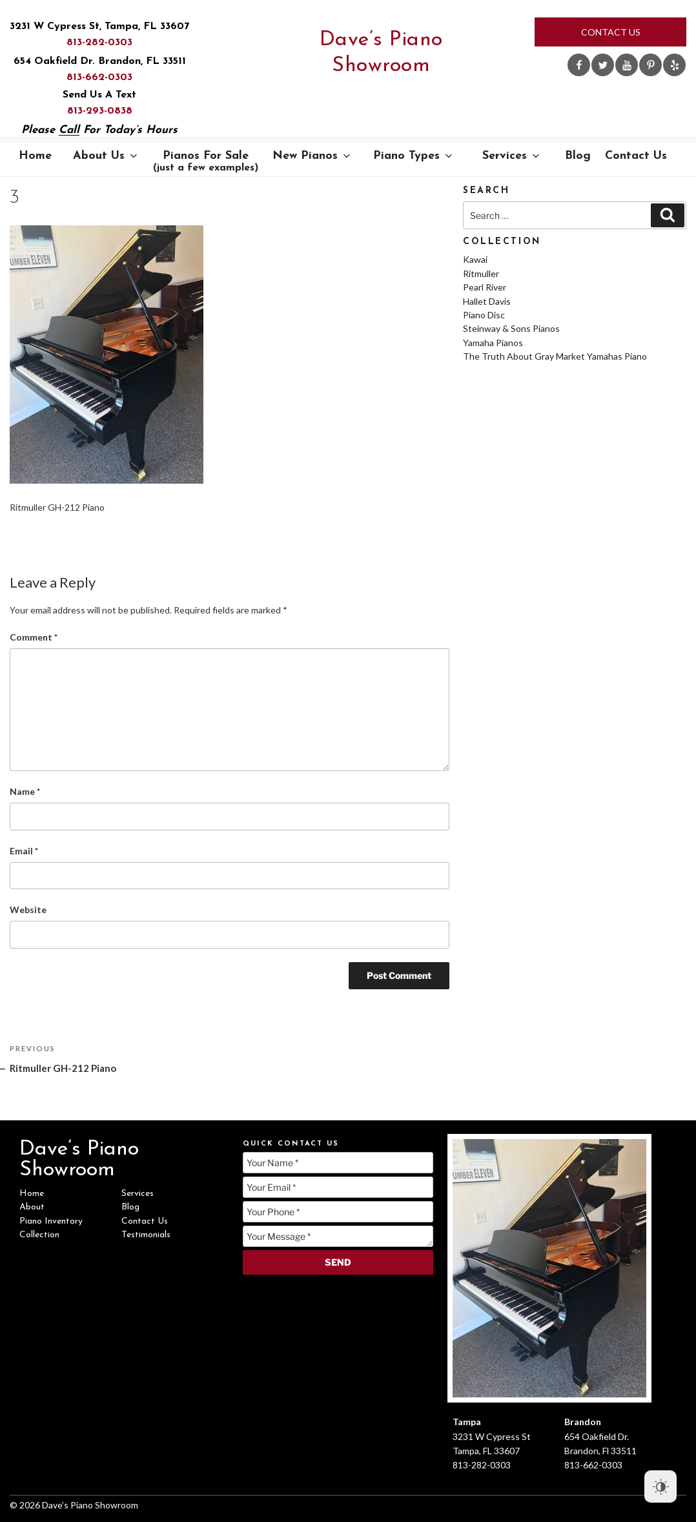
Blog (578, 156)
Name (25, 791)
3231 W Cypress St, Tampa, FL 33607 (99, 26)
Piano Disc (484, 314)
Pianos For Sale (206, 161)
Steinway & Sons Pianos (511, 328)
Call (69, 130)
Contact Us (610, 31)
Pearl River (484, 287)
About (32, 1207)
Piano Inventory (51, 1221)
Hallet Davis (487, 301)
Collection (39, 1235)
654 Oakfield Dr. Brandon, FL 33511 (100, 61)
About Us (106, 156)
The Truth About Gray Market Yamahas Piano (555, 356)
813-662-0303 (99, 77)
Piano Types (414, 156)
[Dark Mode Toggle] (660, 1486)
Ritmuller (481, 273)
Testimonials (145, 1235)
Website (28, 909)
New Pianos (312, 156)
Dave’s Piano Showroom (381, 53)
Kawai (475, 259)
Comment (33, 637)
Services (512, 156)
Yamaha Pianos (493, 342)
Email (24, 850)
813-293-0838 (99, 111)
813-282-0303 (99, 42)
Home (35, 156)
